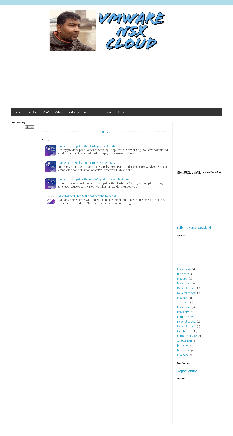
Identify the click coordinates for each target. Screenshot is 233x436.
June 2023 (183, 274)
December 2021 (186, 321)
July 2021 (182, 345)
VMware (108, 112)
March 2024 (184, 269)
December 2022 (186, 288)
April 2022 (183, 302)
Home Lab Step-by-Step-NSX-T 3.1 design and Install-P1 (94, 179)
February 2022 (186, 312)
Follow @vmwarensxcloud (194, 227)
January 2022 (185, 317)
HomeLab (31, 112)
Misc (95, 112)
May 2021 (182, 355)
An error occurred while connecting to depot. (87, 196)
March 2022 (184, 307)
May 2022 (182, 298)
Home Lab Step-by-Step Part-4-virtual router (87, 146)
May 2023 (182, 278)
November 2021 (186, 326)
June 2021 (183, 350)
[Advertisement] (116, 82)
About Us (123, 112)
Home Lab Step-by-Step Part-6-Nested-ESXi (87, 163)
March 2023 (184, 283)
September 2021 (187, 336)
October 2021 (185, 331)
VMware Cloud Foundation (71, 112)
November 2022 (186, 293)
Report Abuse (187, 371)
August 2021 (184, 340)
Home (17, 112)
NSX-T (46, 112)
